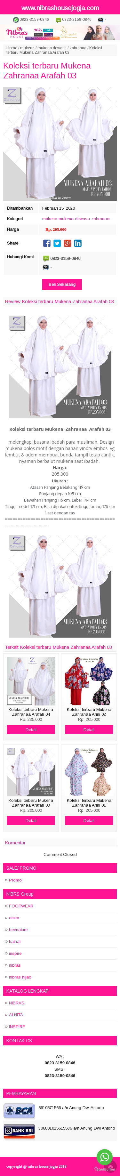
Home (11, 48)
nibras (15, 965)
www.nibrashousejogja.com (60, 8)
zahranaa (77, 48)
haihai (14, 941)
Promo (15, 880)
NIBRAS (16, 1003)
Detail (31, 729)
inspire (15, 953)
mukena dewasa (52, 48)
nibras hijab (20, 977)
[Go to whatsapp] (105, 1157)
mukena (27, 48)
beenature (18, 929)
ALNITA (16, 1014)
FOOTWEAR (21, 906)
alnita (14, 917)
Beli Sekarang (62, 284)
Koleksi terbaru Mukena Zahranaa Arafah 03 (47, 70)
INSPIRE (17, 1026)
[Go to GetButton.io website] (104, 1169)
